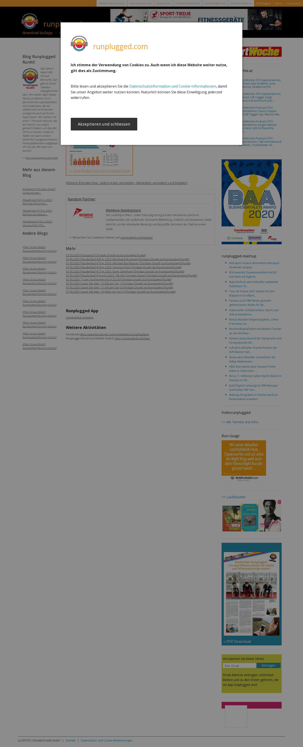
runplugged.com (120, 46)
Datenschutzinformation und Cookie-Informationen (172, 86)
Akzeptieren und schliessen (104, 124)
